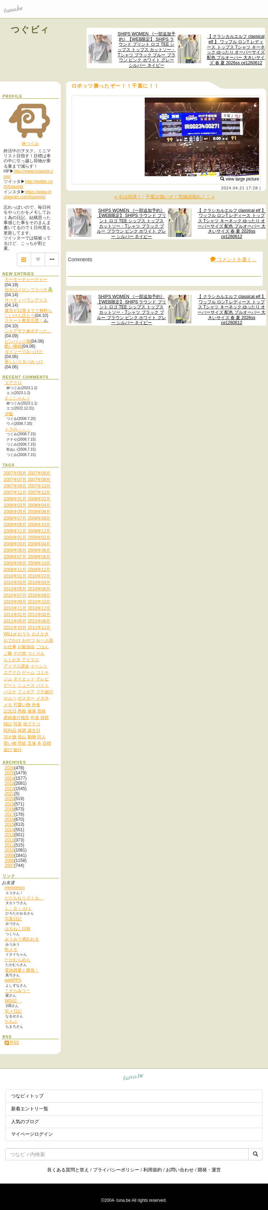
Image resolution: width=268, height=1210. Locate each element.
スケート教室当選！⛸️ (27, 320)
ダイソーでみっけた (24, 351)
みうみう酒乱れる (22, 939)
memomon (15, 887)
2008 (9, 860)
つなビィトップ (27, 1096)
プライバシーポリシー (116, 1169)
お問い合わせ (180, 1169)
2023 (9, 783)
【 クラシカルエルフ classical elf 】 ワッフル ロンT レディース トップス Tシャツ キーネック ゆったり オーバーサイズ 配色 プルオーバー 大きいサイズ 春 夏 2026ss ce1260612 (236, 49)
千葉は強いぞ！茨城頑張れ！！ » (179, 196)
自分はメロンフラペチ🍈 (29, 289)
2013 (9, 834)
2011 (9, 845)
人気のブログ (25, 1121)
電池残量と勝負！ (22, 970)
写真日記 (13, 918)
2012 (9, 840)
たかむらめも (17, 959)
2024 (9, 778)
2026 (9, 767)
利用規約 (152, 1169)
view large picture (239, 179)
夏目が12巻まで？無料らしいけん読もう (28, 313)
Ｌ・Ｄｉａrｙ (18, 908)
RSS (12, 1042)
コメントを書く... (233, 259)
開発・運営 (209, 1169)
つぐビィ (30, 29)
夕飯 (9, 413)
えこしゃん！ (17, 398)
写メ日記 (13, 1011)
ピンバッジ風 (17, 341)
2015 (9, 824)
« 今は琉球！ (128, 196)
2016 (9, 819)
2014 (9, 829)
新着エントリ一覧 (29, 1108)
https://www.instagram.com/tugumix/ (27, 194)
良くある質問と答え (68, 1169)
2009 (9, 855)
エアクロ (13, 382)
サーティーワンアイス (26, 300)
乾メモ (11, 949)
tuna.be (133, 1077)
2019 (9, 804)
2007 (9, 865)
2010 (9, 850)
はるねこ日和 (17, 928)
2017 (9, 814)
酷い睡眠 (13, 346)
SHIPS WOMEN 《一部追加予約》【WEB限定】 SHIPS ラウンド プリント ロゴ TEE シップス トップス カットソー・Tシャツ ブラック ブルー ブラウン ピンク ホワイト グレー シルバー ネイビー (147, 49)
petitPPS (13, 980)
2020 (9, 798)
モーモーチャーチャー (26, 279)
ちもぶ (11, 1021)
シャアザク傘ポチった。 (28, 330)
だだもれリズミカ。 (24, 898)
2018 (9, 809)
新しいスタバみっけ (24, 361)
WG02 (13, 1000)
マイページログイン (32, 1134)
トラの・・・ (17, 429)
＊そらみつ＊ (17, 990)
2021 (9, 793)
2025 (9, 772)
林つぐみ (30, 143)
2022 (9, 788)
